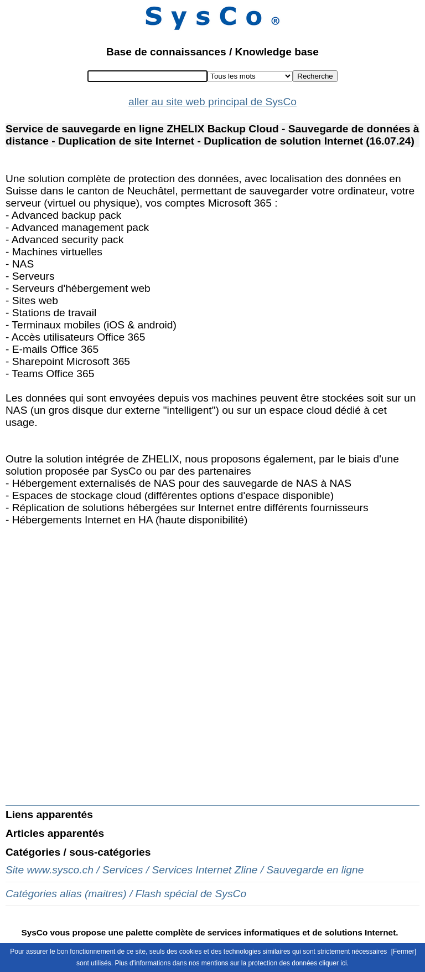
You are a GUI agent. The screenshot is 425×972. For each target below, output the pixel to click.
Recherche (315, 76)
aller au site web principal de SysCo (212, 101)
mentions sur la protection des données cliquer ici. (275, 963)
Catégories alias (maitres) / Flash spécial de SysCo (126, 893)
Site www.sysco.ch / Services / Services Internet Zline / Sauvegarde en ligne (185, 870)
